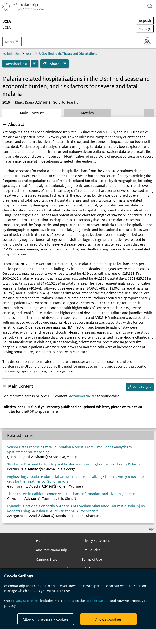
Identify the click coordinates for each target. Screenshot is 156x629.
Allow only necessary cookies (45, 619)
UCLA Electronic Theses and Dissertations (68, 54)
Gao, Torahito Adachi (23, 486)
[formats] (34, 63)
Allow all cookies (108, 619)
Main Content (32, 113)
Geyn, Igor (15, 498)
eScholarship (11, 54)
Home (40, 540)
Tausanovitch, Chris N (59, 498)
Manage (143, 28)
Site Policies (91, 550)
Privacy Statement (96, 540)
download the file (83, 396)
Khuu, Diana (24, 102)
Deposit (145, 20)
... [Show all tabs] (149, 113)
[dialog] (78, 599)
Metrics (87, 113)
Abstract (16, 124)
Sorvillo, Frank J (66, 102)
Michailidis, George (60, 469)
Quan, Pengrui (18, 456)
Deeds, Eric (64, 515)
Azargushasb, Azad (22, 515)
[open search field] (150, 6)
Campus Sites (46, 559)
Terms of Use (92, 559)
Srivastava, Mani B (63, 456)
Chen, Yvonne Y (71, 486)
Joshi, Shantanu (88, 515)
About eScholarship (51, 550)
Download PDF (16, 63)
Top (150, 528)
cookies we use (97, 600)
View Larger (142, 387)
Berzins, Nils (16, 469)
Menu (9, 41)
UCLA (6, 27)
